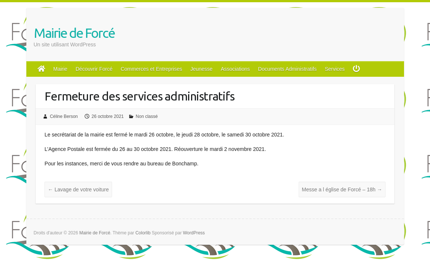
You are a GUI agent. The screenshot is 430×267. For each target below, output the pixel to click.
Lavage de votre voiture (78, 189)
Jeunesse (201, 69)
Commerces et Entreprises (151, 69)
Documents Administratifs (287, 69)
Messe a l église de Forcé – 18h (342, 189)
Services (335, 69)
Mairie (60, 69)
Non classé (147, 116)
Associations (235, 69)
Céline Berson (64, 116)
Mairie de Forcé (74, 32)
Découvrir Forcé (94, 69)
